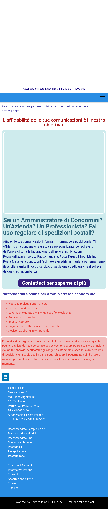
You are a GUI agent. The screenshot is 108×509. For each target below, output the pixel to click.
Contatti (13, 474)
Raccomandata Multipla (22, 433)
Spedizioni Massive (20, 442)
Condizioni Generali (20, 465)
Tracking (13, 487)
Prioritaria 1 (15, 447)
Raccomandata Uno (20, 438)
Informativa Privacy (20, 469)
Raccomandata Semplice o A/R (27, 429)
